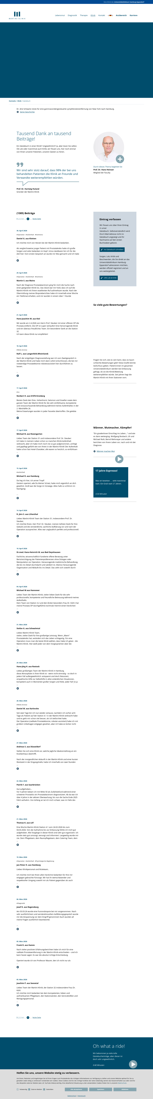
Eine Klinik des (124, 2)
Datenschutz (122, 1083)
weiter (28, 216)
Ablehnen (125, 1089)
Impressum (82, 1096)
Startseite (12, 99)
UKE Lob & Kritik (111, 277)
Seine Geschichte (27, 109)
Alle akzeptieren (76, 1089)
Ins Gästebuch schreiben (115, 248)
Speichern (100, 1089)
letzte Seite (37, 217)
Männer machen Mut (106, 451)
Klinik (19, 99)
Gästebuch (26, 99)
